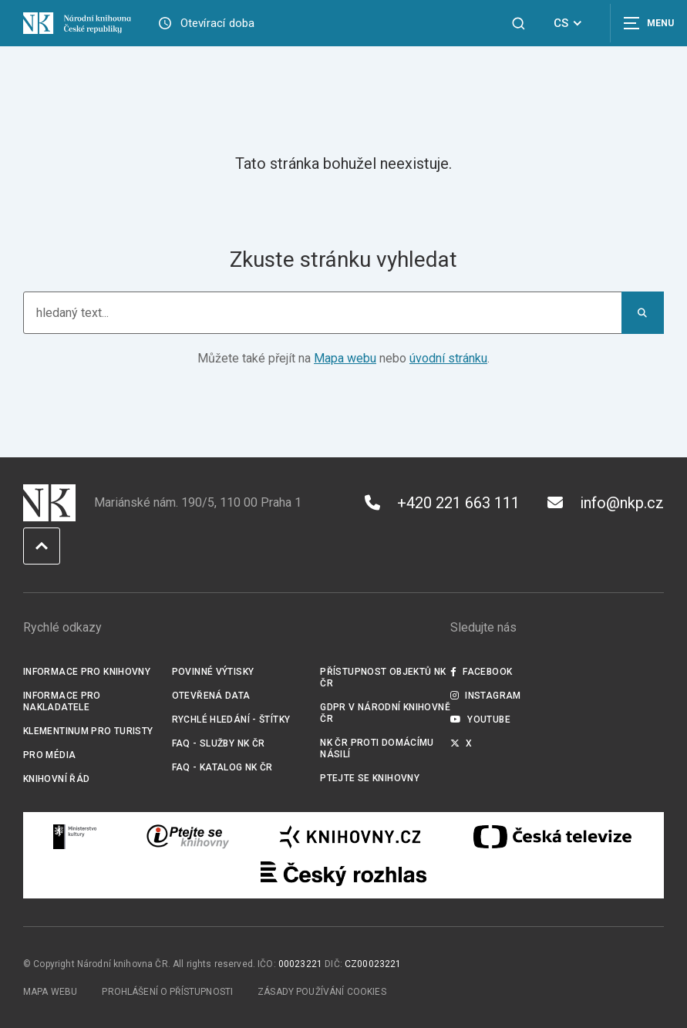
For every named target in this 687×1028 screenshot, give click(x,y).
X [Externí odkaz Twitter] (461, 743)
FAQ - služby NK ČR (218, 743)
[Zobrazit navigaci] (648, 23)
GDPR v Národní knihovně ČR (385, 713)
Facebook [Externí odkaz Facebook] (481, 671)
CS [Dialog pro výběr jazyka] (570, 23)
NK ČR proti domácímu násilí (376, 748)
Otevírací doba (217, 23)
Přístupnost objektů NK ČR (383, 677)
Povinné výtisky (213, 671)
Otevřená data (211, 695)
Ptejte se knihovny (369, 778)
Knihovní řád (56, 779)
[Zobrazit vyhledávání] (518, 23)
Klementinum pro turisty (88, 731)
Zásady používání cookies (322, 991)
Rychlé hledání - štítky (231, 719)
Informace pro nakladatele (62, 701)
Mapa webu (345, 358)
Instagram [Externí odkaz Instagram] (485, 695)
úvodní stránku (448, 358)
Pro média (49, 755)
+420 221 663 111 (442, 503)
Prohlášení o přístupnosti (167, 991)
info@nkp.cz (605, 503)
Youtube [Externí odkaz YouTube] (480, 719)
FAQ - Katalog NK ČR (222, 767)
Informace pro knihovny (86, 671)
